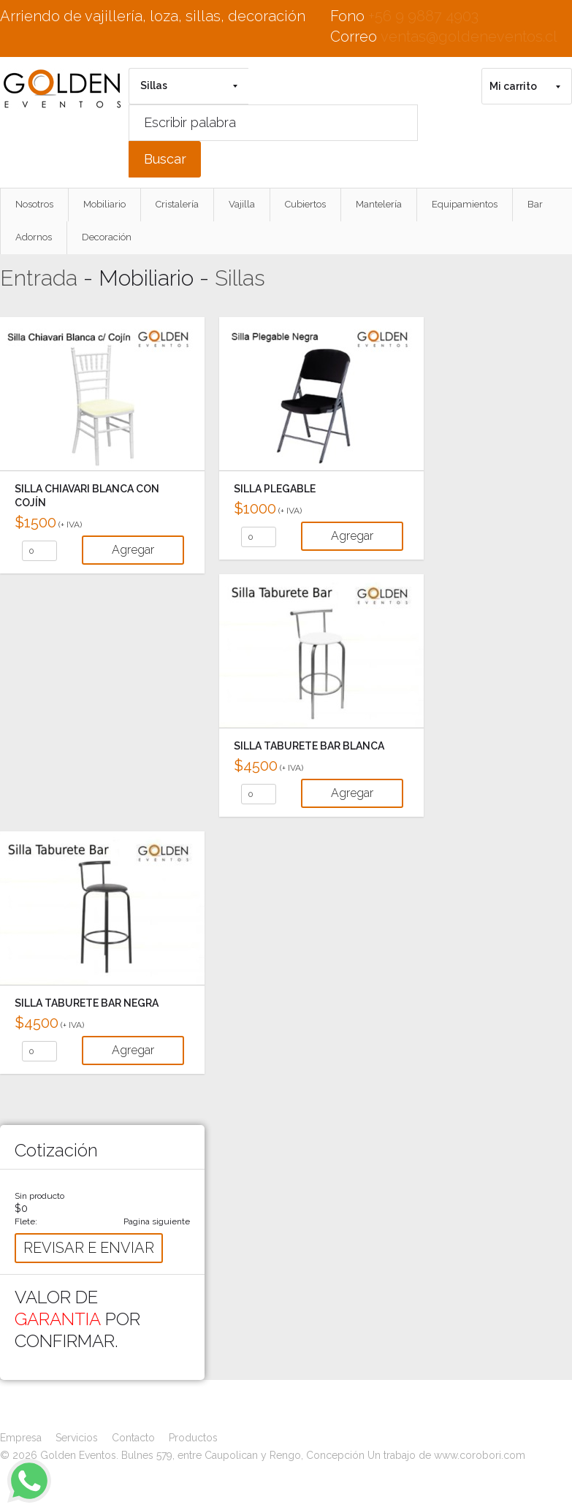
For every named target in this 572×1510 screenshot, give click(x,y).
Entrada (38, 278)
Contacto (133, 1438)
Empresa (21, 1438)
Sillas (240, 278)
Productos (193, 1438)
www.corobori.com (479, 1455)
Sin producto (39, 1196)
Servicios (77, 1438)
